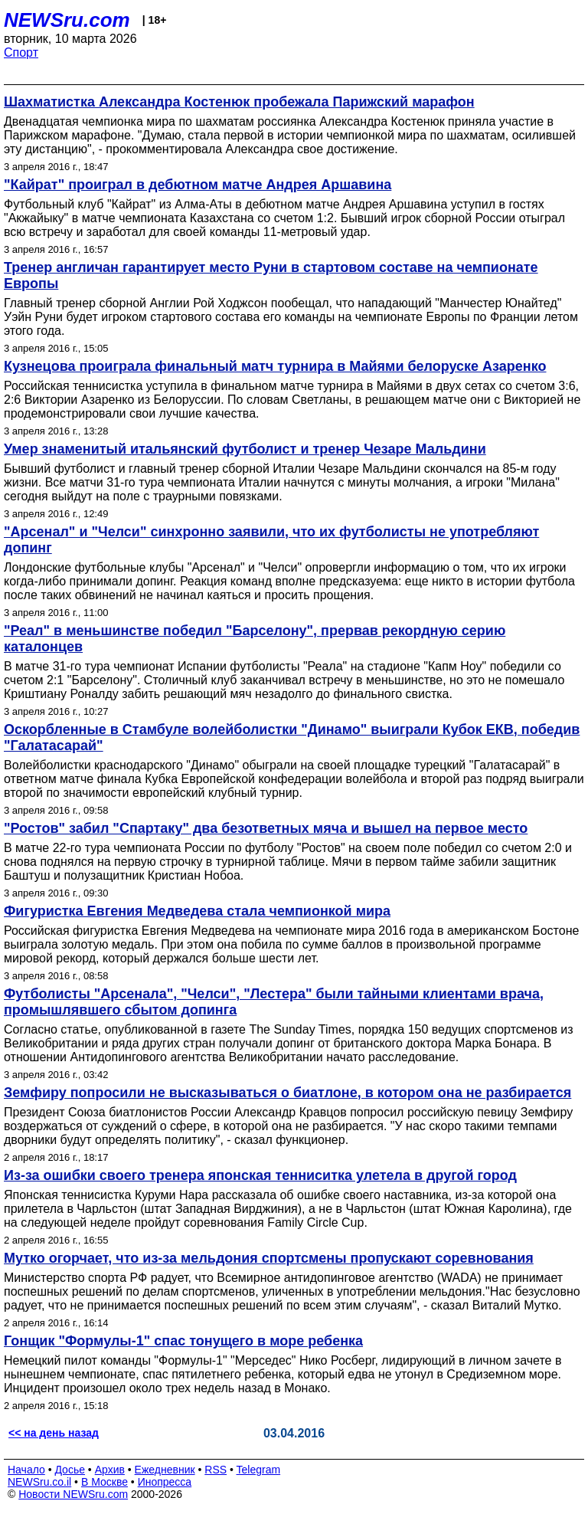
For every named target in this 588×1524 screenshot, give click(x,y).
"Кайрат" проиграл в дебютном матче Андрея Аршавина (197, 184)
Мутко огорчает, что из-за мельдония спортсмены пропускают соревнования (269, 1258)
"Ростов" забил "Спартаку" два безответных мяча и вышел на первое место (266, 828)
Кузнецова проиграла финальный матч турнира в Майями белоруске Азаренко (275, 366)
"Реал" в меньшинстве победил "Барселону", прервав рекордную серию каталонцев (254, 638)
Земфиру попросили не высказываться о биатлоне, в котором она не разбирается (287, 1092)
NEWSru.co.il (39, 1482)
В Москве (104, 1482)
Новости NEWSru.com (73, 1494)
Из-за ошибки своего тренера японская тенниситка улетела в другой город (260, 1175)
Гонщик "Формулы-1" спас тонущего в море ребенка (183, 1341)
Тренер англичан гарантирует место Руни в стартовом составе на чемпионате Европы (271, 275)
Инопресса (165, 1482)
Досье (69, 1469)
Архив (110, 1469)
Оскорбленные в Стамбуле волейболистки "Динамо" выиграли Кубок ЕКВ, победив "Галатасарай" (292, 737)
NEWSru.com (67, 19)
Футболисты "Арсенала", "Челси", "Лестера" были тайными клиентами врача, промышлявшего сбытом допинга (274, 1002)
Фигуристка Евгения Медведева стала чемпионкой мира (197, 911)
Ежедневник (165, 1469)
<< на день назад (53, 1433)
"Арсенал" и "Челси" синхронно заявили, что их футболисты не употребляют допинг (271, 540)
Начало (26, 1469)
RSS (215, 1469)
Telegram (259, 1469)
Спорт (21, 52)
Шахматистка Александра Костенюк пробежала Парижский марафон (239, 102)
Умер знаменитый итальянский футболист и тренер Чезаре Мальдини (245, 449)
